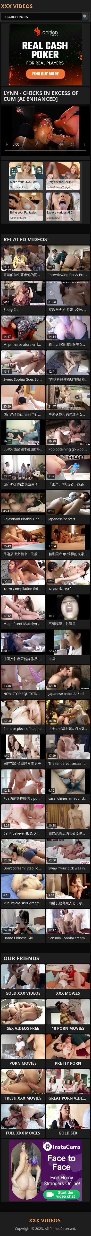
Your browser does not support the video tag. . (45, 131)
